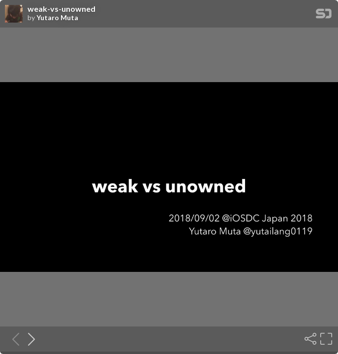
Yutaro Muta (57, 17)
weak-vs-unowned (61, 9)
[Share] (309, 339)
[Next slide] (28, 339)
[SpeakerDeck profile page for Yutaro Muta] (14, 14)
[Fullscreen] (325, 339)
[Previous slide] (13, 339)
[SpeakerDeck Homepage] (324, 15)
